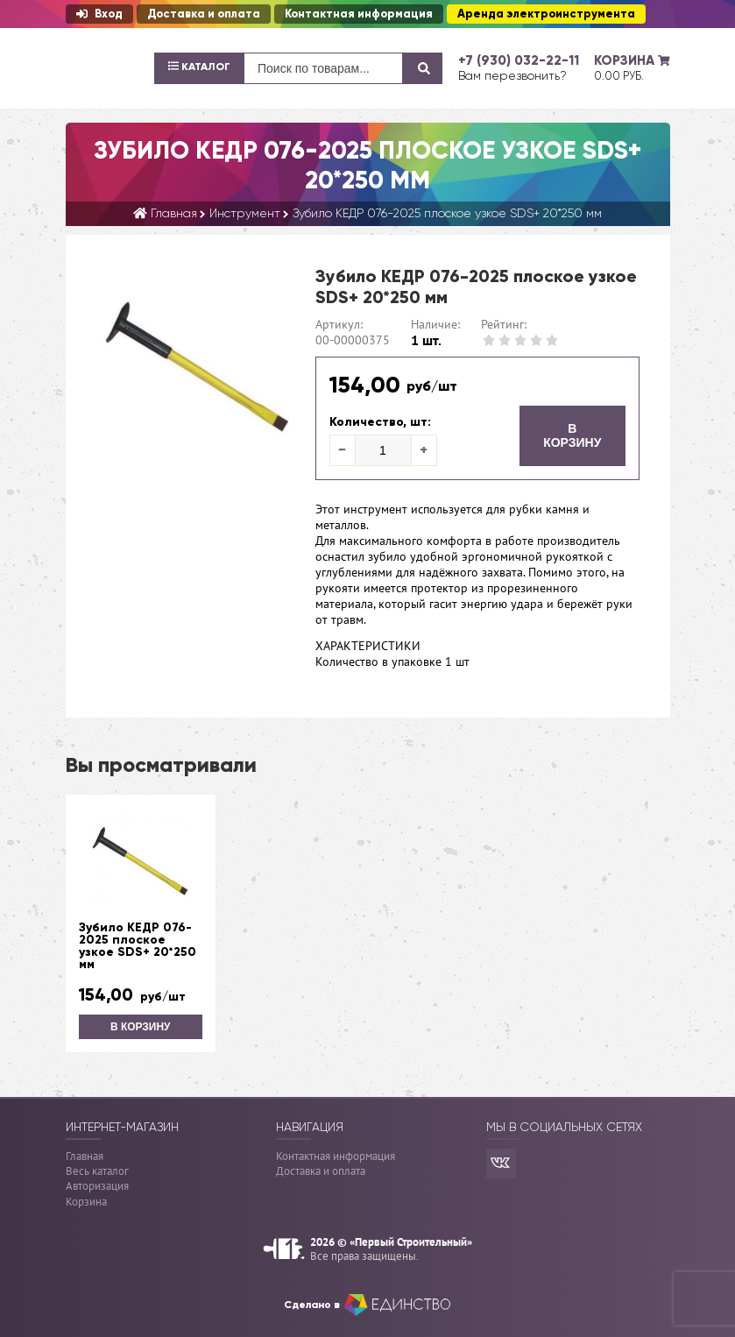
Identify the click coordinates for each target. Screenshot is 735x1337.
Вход (99, 14)
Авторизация (97, 1185)
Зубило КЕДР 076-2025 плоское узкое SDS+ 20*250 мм (137, 946)
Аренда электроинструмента (546, 14)
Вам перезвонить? (512, 75)
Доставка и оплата (203, 14)
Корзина (86, 1201)
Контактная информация (359, 14)
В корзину (572, 435)
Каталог (199, 66)
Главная (84, 1155)
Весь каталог (97, 1171)
